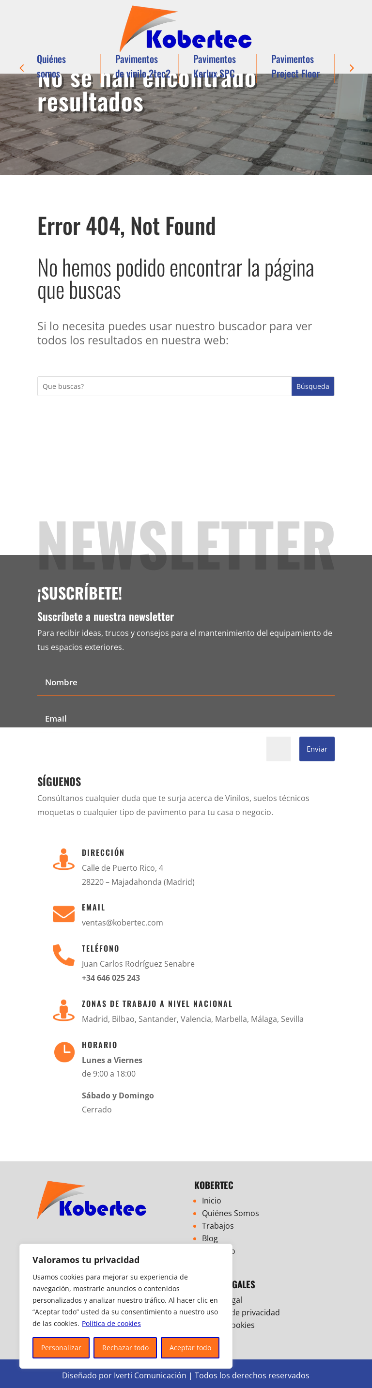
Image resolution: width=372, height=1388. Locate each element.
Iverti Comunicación (150, 1375)
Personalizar (61, 1347)
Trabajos (218, 1225)
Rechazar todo (125, 1347)
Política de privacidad (241, 1312)
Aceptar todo (190, 1347)
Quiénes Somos (230, 1213)
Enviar (317, 749)
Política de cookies (111, 1323)
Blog (210, 1238)
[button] (21, 68)
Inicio (211, 1200)
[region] (125, 1306)
